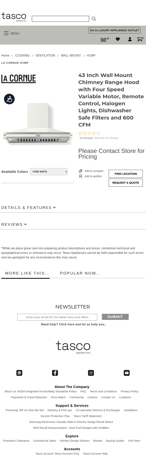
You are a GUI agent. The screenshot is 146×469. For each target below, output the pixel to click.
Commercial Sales (44, 440)
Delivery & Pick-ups (60, 410)
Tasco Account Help (95, 453)
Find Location (126, 173)
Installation (130, 410)
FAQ (83, 391)
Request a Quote (125, 182)
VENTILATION (45, 55)
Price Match (58, 397)
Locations (125, 397)
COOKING (22, 55)
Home (5, 55)
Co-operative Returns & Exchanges (98, 410)
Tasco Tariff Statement (88, 416)
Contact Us (108, 397)
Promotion (9, 440)
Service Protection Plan (55, 416)
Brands (97, 440)
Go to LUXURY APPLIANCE (114, 30)
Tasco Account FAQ (67, 453)
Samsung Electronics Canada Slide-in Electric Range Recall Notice (71, 421)
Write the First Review (106, 138)
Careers (92, 397)
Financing (12, 410)
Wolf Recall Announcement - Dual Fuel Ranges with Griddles (71, 427)
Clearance (23, 440)
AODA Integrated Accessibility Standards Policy (47, 391)
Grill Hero (134, 440)
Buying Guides (115, 440)
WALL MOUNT (71, 55)
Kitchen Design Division (75, 440)
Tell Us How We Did (31, 410)
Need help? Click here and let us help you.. (73, 324)
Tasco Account (45, 453)
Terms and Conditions (103, 391)
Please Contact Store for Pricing (111, 153)
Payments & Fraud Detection (29, 397)
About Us (10, 391)
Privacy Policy (130, 391)
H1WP (91, 55)
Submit (115, 317)
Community (77, 397)
